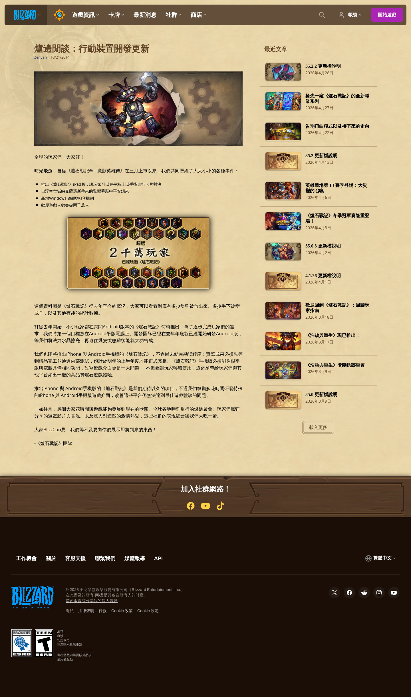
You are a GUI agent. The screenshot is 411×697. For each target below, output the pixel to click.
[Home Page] (57, 15)
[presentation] (26, 15)
